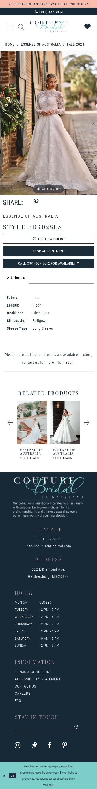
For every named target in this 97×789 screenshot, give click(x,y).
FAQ (18, 700)
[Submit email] (76, 727)
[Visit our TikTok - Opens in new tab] (34, 745)
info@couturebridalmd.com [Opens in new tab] (48, 546)
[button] (10, 26)
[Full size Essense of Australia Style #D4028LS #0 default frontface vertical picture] (48, 123)
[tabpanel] (48, 123)
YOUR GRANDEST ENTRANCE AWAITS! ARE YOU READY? (48, 4)
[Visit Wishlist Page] (87, 26)
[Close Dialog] (4, 775)
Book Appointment (48, 251)
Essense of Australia (41, 44)
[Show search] (21, 26)
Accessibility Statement (38, 678)
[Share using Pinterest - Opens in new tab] (36, 202)
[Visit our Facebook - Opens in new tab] (49, 745)
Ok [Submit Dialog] (12, 775)
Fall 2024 (75, 44)
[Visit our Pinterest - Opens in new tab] (64, 745)
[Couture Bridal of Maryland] (48, 26)
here (51, 785)
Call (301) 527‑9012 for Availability (48, 263)
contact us (30, 362)
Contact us (25, 686)
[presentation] (27, 422)
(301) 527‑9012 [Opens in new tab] (48, 538)
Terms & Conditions (33, 671)
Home (10, 44)
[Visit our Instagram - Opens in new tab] (17, 745)
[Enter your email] (47, 727)
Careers (23, 693)
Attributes (16, 277)
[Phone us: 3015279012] (48, 11)
